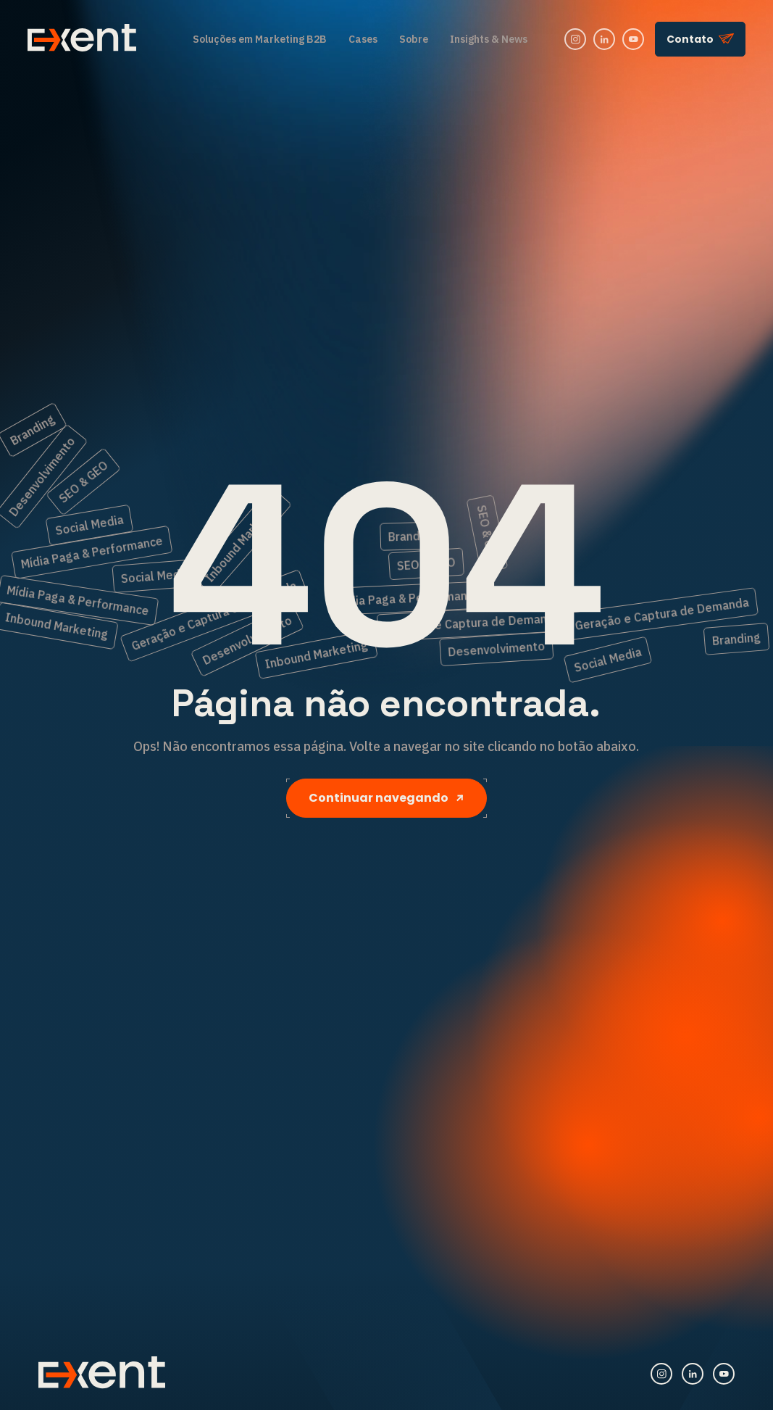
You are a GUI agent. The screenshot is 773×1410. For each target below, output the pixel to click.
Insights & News (488, 39)
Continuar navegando (386, 797)
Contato (700, 39)
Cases (362, 39)
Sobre (413, 39)
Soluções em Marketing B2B (260, 39)
